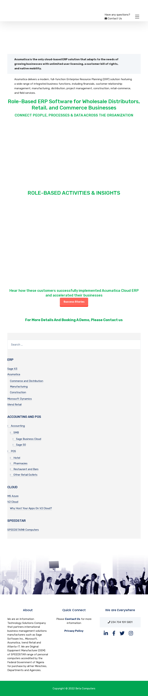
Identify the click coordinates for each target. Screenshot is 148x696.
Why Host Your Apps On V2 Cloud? (31, 508)
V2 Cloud (12, 501)
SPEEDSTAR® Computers (23, 529)
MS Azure (13, 496)
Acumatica (13, 374)
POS (13, 451)
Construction (18, 392)
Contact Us (72, 619)
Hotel (16, 457)
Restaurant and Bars (25, 469)
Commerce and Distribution (26, 381)
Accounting (18, 425)
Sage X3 (12, 368)
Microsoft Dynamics (19, 398)
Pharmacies (20, 463)
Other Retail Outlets (25, 474)
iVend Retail (14, 404)
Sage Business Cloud (28, 439)
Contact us (113, 320)
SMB (16, 432)
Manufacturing (19, 386)
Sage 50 (21, 444)
